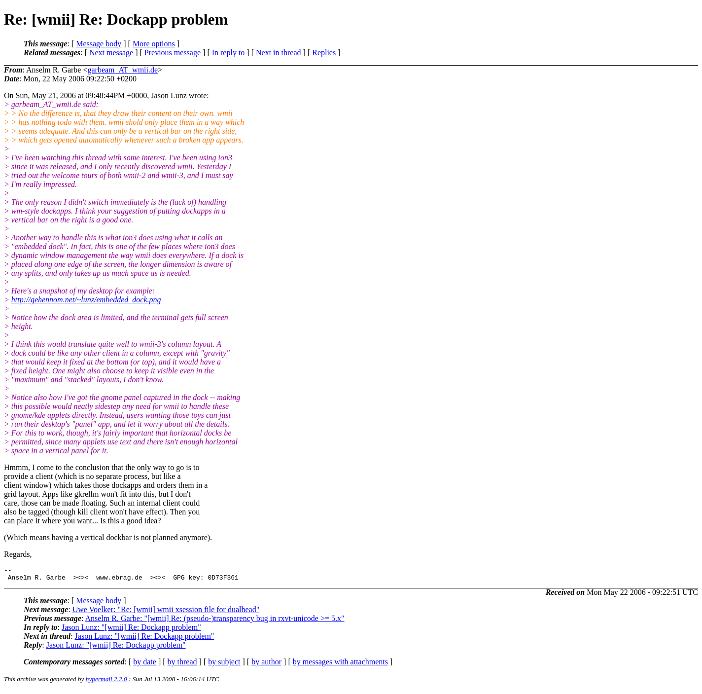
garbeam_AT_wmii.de (122, 70)
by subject (224, 664)
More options (154, 43)
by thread (182, 664)
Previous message (172, 52)
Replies (324, 52)
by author (266, 664)
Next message (111, 52)
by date (144, 664)
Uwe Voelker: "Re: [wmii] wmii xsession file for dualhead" (166, 612)
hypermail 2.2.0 (106, 682)
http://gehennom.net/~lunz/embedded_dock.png (86, 299)
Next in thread (278, 52)
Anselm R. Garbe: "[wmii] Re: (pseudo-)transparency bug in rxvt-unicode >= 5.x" (214, 621)
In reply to (228, 52)
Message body (98, 43)
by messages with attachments (340, 664)
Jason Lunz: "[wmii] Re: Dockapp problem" (131, 630)
